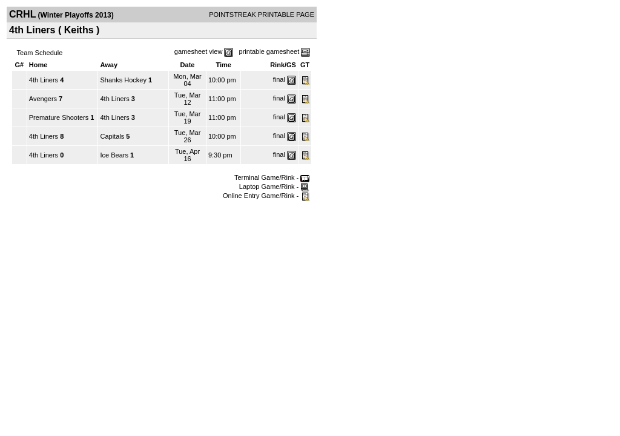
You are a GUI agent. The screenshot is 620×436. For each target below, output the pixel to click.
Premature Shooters (58, 117)
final (279, 79)
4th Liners (43, 80)
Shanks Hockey (123, 80)
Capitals (112, 136)
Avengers (43, 98)
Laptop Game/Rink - (274, 186)
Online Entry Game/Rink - (266, 195)
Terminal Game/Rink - (271, 177)
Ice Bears (114, 155)
